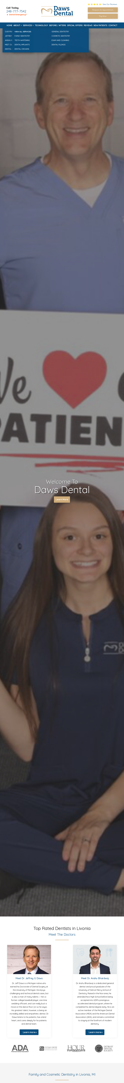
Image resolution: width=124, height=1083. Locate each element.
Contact (112, 25)
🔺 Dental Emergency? (16, 14)
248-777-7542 (16, 11)
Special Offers (75, 25)
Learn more (29, 1032)
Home (9, 25)
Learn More (62, 499)
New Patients (100, 25)
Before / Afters (57, 25)
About (16, 25)
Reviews (88, 25)
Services (27, 25)
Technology (41, 25)
